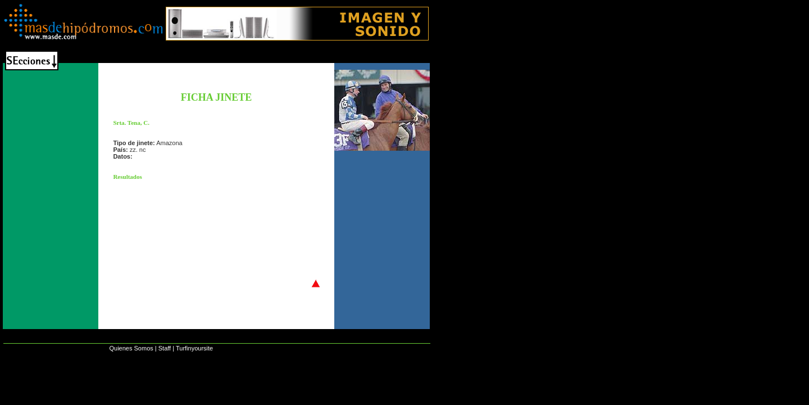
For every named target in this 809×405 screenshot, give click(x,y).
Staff (164, 348)
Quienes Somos (131, 348)
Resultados (127, 176)
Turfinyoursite (194, 348)
